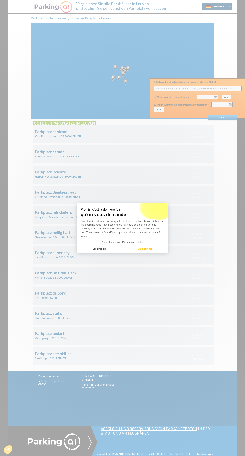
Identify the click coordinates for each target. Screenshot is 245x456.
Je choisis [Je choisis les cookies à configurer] (99, 249)
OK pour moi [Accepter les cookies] (145, 249)
